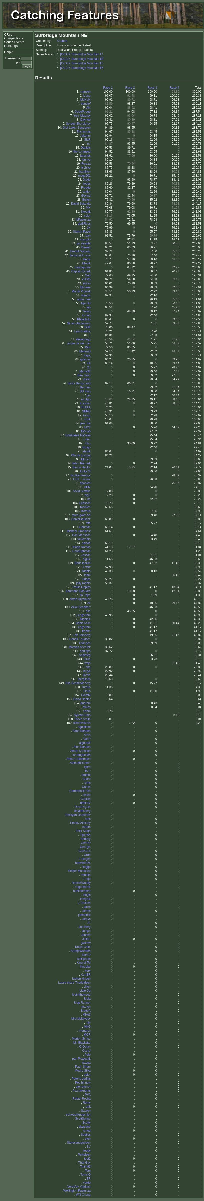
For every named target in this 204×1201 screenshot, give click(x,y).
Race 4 (174, 87)
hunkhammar (82, 891)
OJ (89, 367)
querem (85, 703)
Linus (87, 691)
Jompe (86, 931)
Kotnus (86, 511)
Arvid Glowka (82, 491)
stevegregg (83, 339)
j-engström (83, 615)
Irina (88, 667)
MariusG (85, 351)
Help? (8, 52)
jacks (87, 907)
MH (88, 207)
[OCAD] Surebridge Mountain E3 (81, 63)
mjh (88, 1022)
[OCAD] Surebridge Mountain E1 (81, 54)
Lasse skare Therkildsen (74, 982)
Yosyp (87, 283)
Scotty (86, 1122)
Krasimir (85, 403)
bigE (88, 495)
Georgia (85, 847)
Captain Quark (81, 271)
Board (87, 779)
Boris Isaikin (82, 563)
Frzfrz (87, 567)
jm (89, 395)
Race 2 (130, 87)
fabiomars (84, 539)
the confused (82, 151)
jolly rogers (83, 583)
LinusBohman (81, 551)
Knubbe (62, 41)
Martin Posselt (81, 291)
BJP (88, 771)
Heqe (87, 879)
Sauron (86, 1110)
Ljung (87, 95)
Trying (86, 311)
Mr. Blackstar (82, 1042)
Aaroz (87, 415)
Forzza (86, 163)
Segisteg (85, 655)
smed (87, 1130)
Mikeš (87, 707)
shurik (87, 451)
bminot (86, 775)
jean (88, 235)
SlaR (87, 139)
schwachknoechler (78, 1114)
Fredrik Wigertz (80, 251)
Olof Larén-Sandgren (77, 127)
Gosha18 (84, 851)
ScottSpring (83, 1118)
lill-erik (86, 263)
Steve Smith (82, 719)
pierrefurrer (83, 1086)
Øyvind (86, 195)
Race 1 (108, 87)
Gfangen (85, 643)
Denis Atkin (83, 623)
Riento (86, 571)
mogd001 (84, 175)
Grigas (86, 579)
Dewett (86, 247)
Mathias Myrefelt (80, 647)
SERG (86, 411)
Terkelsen (84, 1154)
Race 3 (152, 87)
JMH (87, 347)
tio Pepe (85, 595)
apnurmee (84, 299)
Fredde (86, 187)
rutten (87, 439)
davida (86, 543)
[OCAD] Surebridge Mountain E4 (81, 68)
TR (89, 1178)
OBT (87, 327)
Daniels (86, 147)
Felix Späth (83, 831)
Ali (89, 603)
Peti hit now (83, 1082)
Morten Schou (81, 1038)
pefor (87, 1074)
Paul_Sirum (83, 1066)
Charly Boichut (81, 455)
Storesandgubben (79, 1142)
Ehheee (85, 287)
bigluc (87, 559)
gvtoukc (85, 359)
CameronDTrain (80, 791)
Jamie (87, 675)
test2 (87, 1158)
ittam (87, 575)
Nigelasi (85, 619)
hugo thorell (83, 887)
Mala (87, 998)
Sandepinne (83, 267)
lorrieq (86, 315)
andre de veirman (79, 343)
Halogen (85, 859)
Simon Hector (81, 467)
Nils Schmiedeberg (78, 683)
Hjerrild (86, 303)
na (89, 499)
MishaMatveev (81, 1018)
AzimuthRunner (80, 763)
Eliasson (85, 503)
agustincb (84, 727)
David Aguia (83, 807)
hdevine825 (83, 863)
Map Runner (82, 1002)
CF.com (9, 34)
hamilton (85, 171)
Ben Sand (84, 375)
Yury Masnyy (82, 115)
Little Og (85, 990)
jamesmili (84, 915)
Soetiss (86, 1134)
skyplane (85, 1126)
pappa (86, 1062)
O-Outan (85, 1046)
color (87, 215)
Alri (88, 107)
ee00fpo (85, 651)
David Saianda (81, 203)
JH (89, 227)
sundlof (86, 103)
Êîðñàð (86, 431)
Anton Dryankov (80, 599)
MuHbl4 (85, 99)
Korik (87, 419)
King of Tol (84, 962)
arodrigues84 (82, 755)
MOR (87, 1034)
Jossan (86, 555)
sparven (85, 483)
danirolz (85, 803)
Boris (87, 783)
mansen (85, 91)
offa (88, 523)
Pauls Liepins (82, 587)
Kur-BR (86, 974)
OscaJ (86, 1050)
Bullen (86, 199)
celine (87, 795)
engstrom (84, 627)
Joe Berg (85, 927)
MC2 (87, 427)
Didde (87, 179)
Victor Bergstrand (79, 383)
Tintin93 (85, 1166)
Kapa (87, 355)
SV (89, 1146)
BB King (85, 391)
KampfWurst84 (81, 951)
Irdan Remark (81, 463)
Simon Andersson (79, 323)
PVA (88, 1094)
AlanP (87, 739)
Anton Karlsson (80, 751)
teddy (87, 1150)
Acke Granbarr (81, 607)
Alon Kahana (82, 747)
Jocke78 (85, 471)
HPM (87, 487)
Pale (88, 1054)
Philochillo (84, 319)
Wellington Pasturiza (77, 1190)
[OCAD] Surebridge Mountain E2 (81, 59)
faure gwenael (81, 515)
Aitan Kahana (82, 731)
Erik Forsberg (82, 635)
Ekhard (86, 459)
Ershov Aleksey (80, 823)
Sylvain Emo (82, 715)
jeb (89, 307)
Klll (89, 363)
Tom (88, 1170)
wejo (87, 663)
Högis (87, 895)
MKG (87, 1026)
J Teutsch (84, 903)
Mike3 (87, 1014)
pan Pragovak (81, 1058)
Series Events (14, 42)
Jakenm (85, 135)
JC (89, 923)
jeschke (85, 423)
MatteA (86, 1010)
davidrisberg (82, 811)
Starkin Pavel (82, 231)
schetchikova (82, 723)
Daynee (85, 119)
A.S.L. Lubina (82, 479)
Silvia (87, 659)
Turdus (86, 687)
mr (89, 143)
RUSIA (86, 407)
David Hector (82, 699)
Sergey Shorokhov (78, 123)
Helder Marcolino (79, 871)
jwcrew (86, 943)
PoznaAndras (82, 1090)
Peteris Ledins (81, 1078)
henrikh (86, 875)
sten (88, 1138)
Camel (86, 787)
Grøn (87, 855)
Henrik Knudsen (80, 639)
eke (88, 611)
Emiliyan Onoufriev (78, 815)
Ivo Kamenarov (80, 475)
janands (85, 155)
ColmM (86, 695)
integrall (85, 899)
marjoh (86, 1006)
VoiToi (87, 379)
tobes (87, 183)
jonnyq (86, 159)
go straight (84, 243)
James (86, 911)
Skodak (86, 211)
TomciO (85, 1174)
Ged (88, 275)
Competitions (13, 38)
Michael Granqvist (79, 531)
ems (88, 819)
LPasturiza (83, 219)
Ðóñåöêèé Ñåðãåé (78, 435)
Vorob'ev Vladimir (79, 1186)
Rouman (85, 527)
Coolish (86, 799)
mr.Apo (86, 399)
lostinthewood (81, 994)
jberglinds (84, 679)
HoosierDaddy (81, 883)
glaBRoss (84, 223)
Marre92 (85, 371)
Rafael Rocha (81, 1098)
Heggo (86, 867)
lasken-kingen (81, 978)
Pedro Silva (83, 1070)
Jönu (87, 443)
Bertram (85, 387)
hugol (87, 671)
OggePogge (83, 111)
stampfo (85, 239)
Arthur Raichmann (78, 759)
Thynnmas (84, 131)
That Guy (84, 1162)
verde (87, 1182)
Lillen (87, 986)
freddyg (86, 839)
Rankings (11, 46)
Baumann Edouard (78, 591)
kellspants (84, 959)
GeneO (86, 843)
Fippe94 (85, 835)
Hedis (87, 259)
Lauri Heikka (82, 331)
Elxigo (86, 447)
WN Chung (83, 1194)
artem (87, 711)
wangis (86, 295)
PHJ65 (86, 279)
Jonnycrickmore (80, 255)
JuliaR (86, 939)
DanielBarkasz (81, 519)
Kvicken (85, 507)
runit (88, 1106)
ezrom (86, 827)
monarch (85, 1030)
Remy (87, 1102)
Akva (87, 735)
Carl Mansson (81, 535)
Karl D (86, 955)
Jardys (86, 919)
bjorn (87, 767)
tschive (86, 167)
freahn (86, 631)
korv (88, 970)
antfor (87, 191)
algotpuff (85, 743)
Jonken (86, 935)
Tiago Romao (82, 547)
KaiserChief (83, 947)
